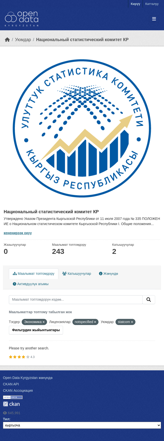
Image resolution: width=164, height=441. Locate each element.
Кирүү (135, 4)
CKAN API (11, 384)
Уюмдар (23, 39)
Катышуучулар (76, 274)
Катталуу (152, 4)
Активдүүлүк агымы (31, 284)
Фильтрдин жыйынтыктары (36, 330)
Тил (6, 419)
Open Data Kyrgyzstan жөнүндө (27, 378)
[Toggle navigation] (154, 19)
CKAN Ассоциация (18, 390)
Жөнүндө (108, 274)
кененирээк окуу (18, 233)
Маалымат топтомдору (33, 274)
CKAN (11, 404)
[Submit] (148, 299)
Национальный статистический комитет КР (82, 39)
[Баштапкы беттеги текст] (7, 39)
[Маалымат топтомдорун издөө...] (76, 299)
